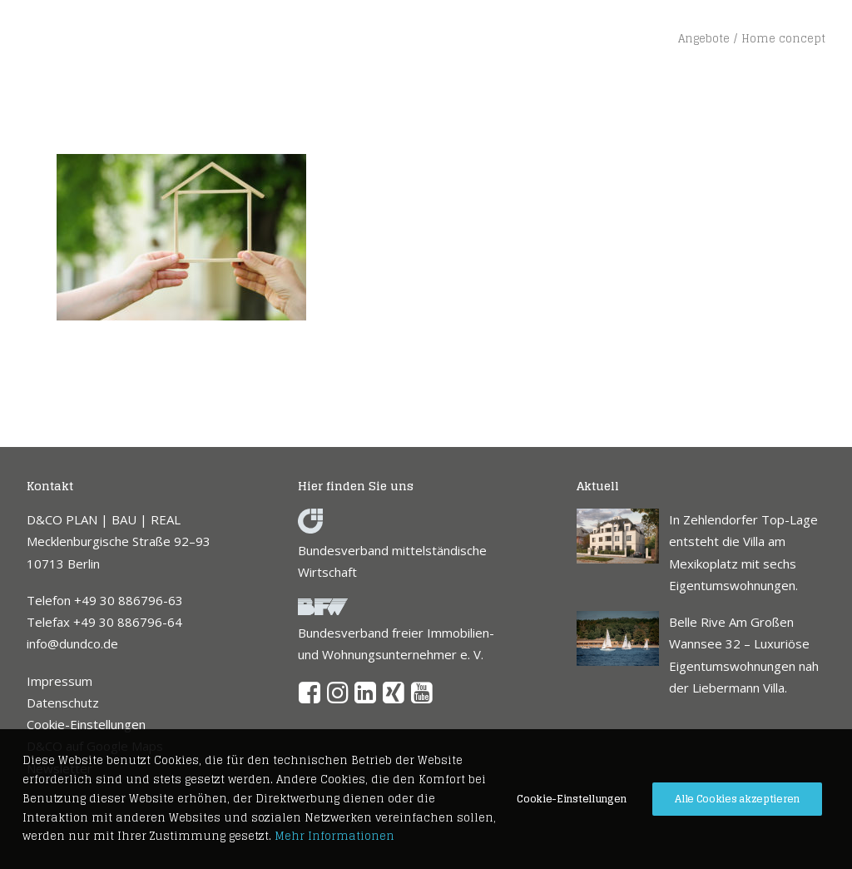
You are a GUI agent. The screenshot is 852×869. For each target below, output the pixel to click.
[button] (310, 698)
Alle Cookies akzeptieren (737, 798)
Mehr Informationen (334, 836)
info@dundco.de (72, 643)
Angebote (704, 38)
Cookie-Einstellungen (86, 724)
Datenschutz (63, 702)
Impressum (59, 681)
